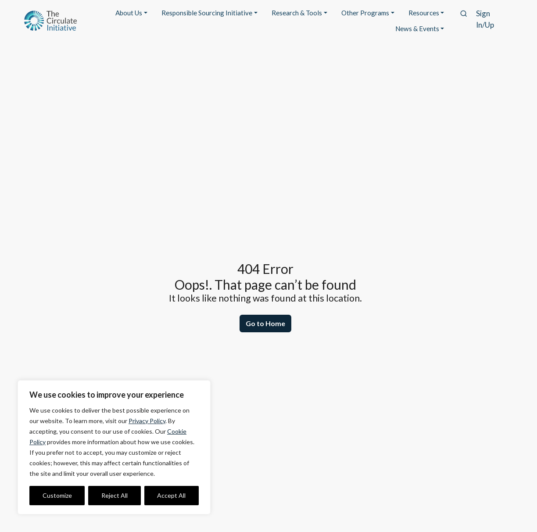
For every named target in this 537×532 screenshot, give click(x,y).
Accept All (171, 495)
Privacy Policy (147, 420)
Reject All (114, 495)
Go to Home (265, 323)
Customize (57, 495)
